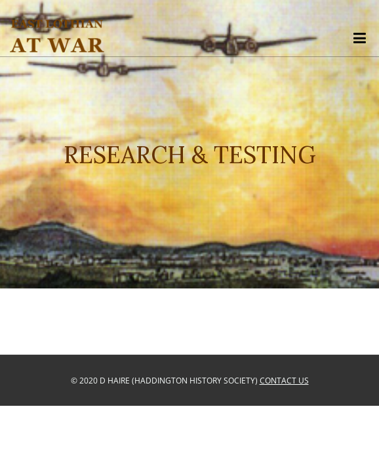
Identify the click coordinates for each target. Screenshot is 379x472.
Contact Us (284, 380)
